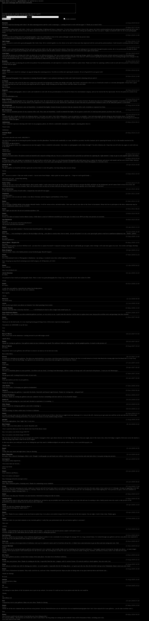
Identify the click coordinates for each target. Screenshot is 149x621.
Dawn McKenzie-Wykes (10, 312)
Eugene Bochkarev (8, 395)
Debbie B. (5, 399)
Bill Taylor (5, 555)
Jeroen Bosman (7, 273)
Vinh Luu (5, 541)
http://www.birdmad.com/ (9, 270)
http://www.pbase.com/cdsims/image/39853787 (15, 432)
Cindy (4, 486)
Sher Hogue (6, 404)
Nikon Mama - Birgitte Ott (10, 242)
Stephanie (5, 193)
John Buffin (6, 385)
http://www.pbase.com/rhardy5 (34, 416)
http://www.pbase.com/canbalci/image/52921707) (54, 514)
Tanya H (5, 390)
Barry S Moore (7, 334)
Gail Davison (6, 535)
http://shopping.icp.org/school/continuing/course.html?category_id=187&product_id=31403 (28, 261)
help (12, 19)
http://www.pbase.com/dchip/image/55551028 (55, 358)
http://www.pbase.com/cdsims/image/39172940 (15, 435)
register (17, 14)
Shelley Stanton (7, 481)
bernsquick (6, 459)
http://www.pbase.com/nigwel (10, 476)
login (11, 14)
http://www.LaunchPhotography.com (81, 442)
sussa (4, 303)
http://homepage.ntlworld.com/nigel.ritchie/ (15, 479)
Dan (3, 600)
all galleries (32, 1)
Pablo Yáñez (6, 183)
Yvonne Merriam (7, 546)
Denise (4, 356)
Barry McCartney (7, 189)
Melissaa (5, 298)
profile (13, 1)
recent (41, 1)
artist (4, 173)
